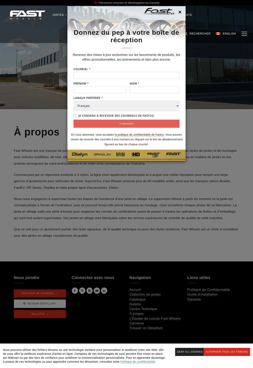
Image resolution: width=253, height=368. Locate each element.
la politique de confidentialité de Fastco (139, 134)
